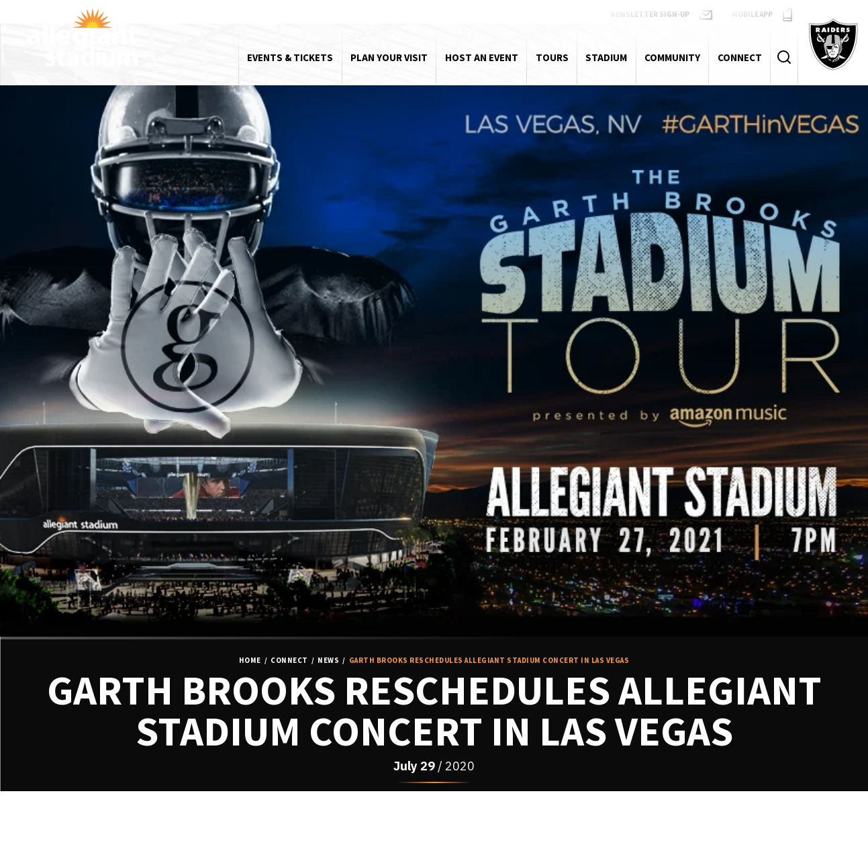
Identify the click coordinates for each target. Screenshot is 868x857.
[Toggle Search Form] (784, 57)
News (328, 661)
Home (250, 661)
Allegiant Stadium (82, 37)
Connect (289, 661)
